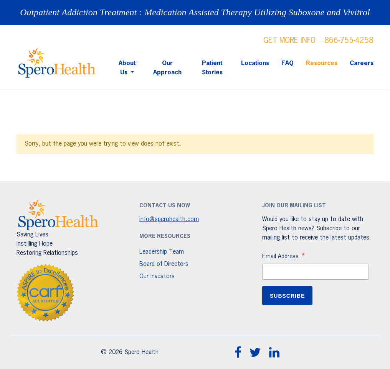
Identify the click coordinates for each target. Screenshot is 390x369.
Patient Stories (212, 68)
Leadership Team (161, 252)
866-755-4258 (348, 40)
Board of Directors (163, 264)
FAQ (287, 64)
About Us (127, 68)
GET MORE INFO (289, 40)
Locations (255, 64)
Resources (321, 64)
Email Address (284, 257)
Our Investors (157, 277)
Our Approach (167, 68)
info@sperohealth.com (169, 219)
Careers (361, 64)
